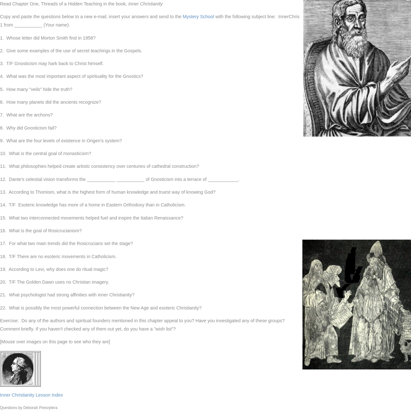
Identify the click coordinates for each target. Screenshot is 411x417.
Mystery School (198, 16)
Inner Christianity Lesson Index (31, 395)
